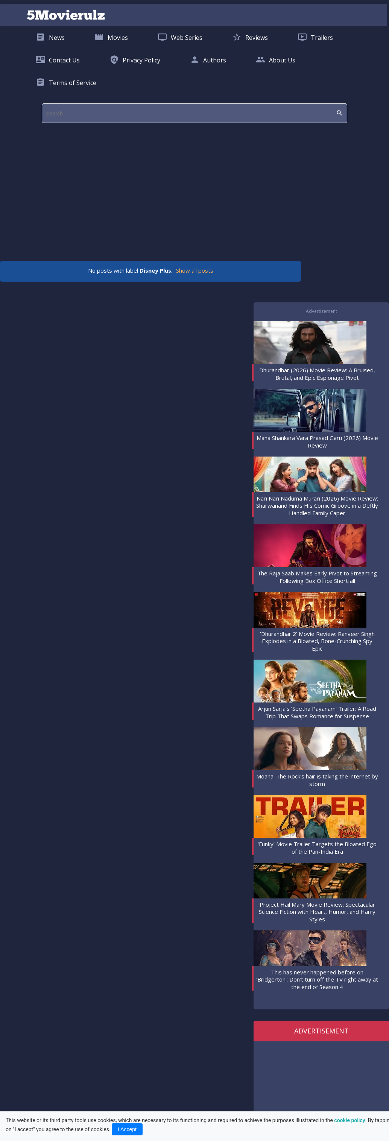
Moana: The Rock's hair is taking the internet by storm (317, 779)
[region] (189, 188)
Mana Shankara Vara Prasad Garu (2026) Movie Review (317, 441)
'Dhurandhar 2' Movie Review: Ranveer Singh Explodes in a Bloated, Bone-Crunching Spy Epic (317, 641)
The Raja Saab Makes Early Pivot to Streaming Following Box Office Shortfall (317, 576)
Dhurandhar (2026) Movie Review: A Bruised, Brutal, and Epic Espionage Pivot (317, 373)
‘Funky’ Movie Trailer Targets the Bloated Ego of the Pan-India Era (317, 847)
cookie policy (349, 1120)
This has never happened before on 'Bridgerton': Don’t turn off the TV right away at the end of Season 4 (317, 979)
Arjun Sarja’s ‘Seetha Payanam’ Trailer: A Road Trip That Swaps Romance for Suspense (317, 712)
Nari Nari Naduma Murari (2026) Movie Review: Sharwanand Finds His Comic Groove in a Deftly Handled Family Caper (317, 506)
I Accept (127, 1129)
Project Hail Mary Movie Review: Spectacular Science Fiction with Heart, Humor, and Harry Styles (317, 912)
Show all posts (194, 270)
